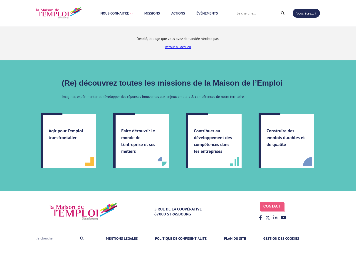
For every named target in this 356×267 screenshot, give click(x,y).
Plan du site (235, 238)
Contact (272, 206)
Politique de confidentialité (181, 238)
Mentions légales (122, 238)
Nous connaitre (117, 13)
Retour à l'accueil (178, 46)
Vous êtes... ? (306, 13)
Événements (207, 13)
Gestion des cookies (281, 238)
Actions (178, 13)
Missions (152, 13)
